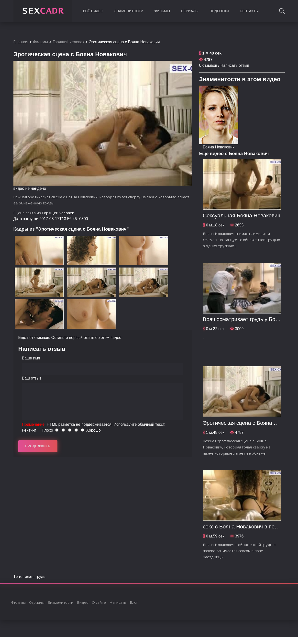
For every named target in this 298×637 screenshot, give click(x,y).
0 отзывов (208, 65)
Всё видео (93, 11)
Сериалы (189, 11)
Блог (134, 602)
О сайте (99, 602)
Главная (20, 42)
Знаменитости (128, 11)
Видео (82, 602)
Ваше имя (31, 358)
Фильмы (162, 11)
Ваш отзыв (32, 378)
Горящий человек (68, 42)
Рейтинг (29, 430)
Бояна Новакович (219, 147)
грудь (40, 576)
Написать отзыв (235, 65)
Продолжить (37, 446)
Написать (118, 602)
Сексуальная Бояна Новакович (241, 215)
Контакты (249, 11)
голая (28, 576)
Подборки (219, 11)
